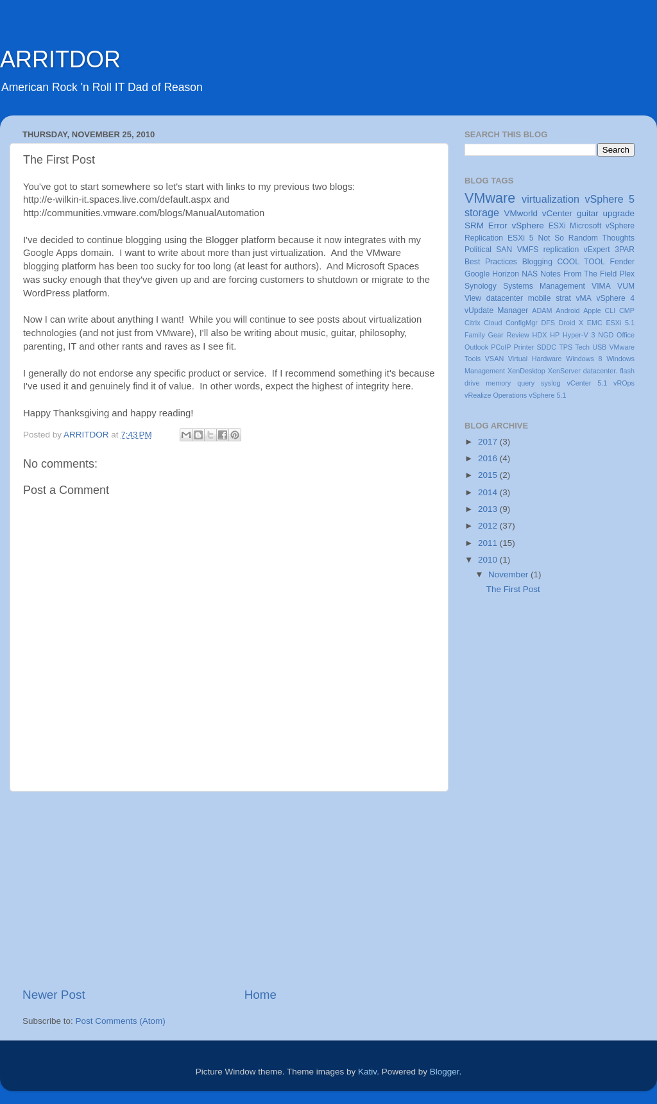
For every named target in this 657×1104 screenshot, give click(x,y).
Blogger (444, 1071)
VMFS (528, 249)
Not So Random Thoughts (586, 238)
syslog (551, 383)
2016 (489, 458)
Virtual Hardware (535, 358)
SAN (504, 249)
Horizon (505, 273)
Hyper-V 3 (579, 335)
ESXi (557, 225)
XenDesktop (526, 371)
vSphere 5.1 (547, 395)
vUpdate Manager (496, 310)
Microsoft (585, 225)
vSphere (528, 225)
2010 (489, 560)
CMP (627, 310)
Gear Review (508, 335)
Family (475, 335)
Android (567, 310)
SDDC (546, 347)
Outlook (476, 347)
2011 (489, 543)
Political (478, 249)
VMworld (521, 213)
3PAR (625, 249)
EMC (594, 323)
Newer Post (53, 994)
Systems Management (544, 286)
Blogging (537, 261)
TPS (565, 347)
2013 (489, 509)
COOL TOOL (581, 261)
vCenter (557, 213)
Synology (481, 286)
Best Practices (491, 261)
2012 (489, 526)
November (509, 574)
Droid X (571, 323)
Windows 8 (584, 358)
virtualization (550, 199)
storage (482, 212)
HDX (540, 335)
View (473, 298)
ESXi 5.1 (620, 323)
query (525, 383)
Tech (582, 347)
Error (498, 225)
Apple (592, 310)
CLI (610, 310)
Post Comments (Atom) (121, 1021)
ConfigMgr (522, 323)
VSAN (494, 358)
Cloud (493, 323)
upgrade (618, 213)
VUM (626, 286)
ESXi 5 (521, 238)
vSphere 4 (615, 298)
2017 (489, 441)
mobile (539, 298)
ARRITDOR (60, 59)
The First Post (513, 589)
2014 (489, 492)
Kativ (367, 1071)
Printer (524, 347)
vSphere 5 (609, 199)
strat (563, 298)
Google (477, 273)
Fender (622, 261)
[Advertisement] (229, 889)
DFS (548, 323)
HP (554, 335)
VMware (490, 198)
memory (498, 383)
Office (626, 335)
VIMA (601, 286)
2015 (489, 475)
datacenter (504, 298)
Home (260, 994)
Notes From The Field (578, 273)
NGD (605, 335)
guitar (588, 213)
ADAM (542, 310)
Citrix (473, 323)
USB (599, 347)
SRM (474, 225)
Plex (627, 273)
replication (561, 249)
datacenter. (600, 371)
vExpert (597, 249)
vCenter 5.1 (587, 383)
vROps (624, 383)
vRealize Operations (496, 395)
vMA (584, 298)
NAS (530, 273)
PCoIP (501, 347)
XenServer (564, 371)
